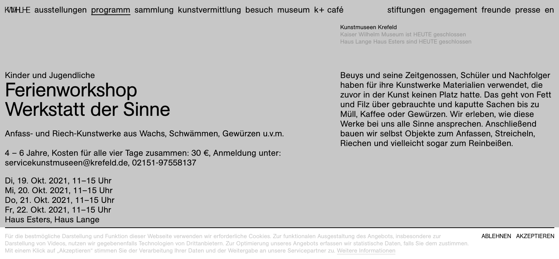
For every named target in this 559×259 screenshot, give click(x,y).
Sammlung (154, 9)
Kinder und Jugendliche (50, 75)
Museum (293, 9)
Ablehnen (496, 236)
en (549, 9)
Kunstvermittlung (209, 9)
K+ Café (328, 9)
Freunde (496, 9)
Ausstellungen (60, 9)
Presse (527, 9)
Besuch (259, 9)
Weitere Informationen (366, 250)
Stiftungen (406, 9)
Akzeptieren (535, 236)
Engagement (453, 9)
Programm (110, 9)
